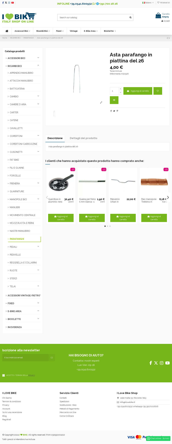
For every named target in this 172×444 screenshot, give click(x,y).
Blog (4, 416)
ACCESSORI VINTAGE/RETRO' (24, 295)
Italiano (148, 3)
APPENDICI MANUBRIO (21, 73)
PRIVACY (31, 375)
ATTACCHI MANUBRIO (21, 81)
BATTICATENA (17, 88)
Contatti (63, 398)
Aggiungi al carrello (138, 91)
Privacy (5, 405)
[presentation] (25, 367)
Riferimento (115, 74)
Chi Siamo (7, 398)
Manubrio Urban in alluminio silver (117, 202)
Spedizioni (64, 401)
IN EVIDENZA (15, 327)
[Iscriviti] (51, 357)
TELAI (13, 286)
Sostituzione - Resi (68, 405)
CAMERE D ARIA (18, 104)
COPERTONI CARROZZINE (23, 144)
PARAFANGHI (17, 239)
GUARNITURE (17, 191)
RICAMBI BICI (15, 66)
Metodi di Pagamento (69, 409)
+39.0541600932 (125, 406)
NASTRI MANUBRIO (20, 231)
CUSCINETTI (16, 152)
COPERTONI (16, 136)
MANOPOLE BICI (18, 199)
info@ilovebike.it (127, 402)
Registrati (6, 419)
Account (6, 409)
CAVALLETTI (16, 128)
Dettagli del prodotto (83, 138)
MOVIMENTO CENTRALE (22, 215)
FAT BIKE (14, 160)
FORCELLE (15, 175)
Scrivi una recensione (12, 412)
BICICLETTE (14, 319)
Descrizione (55, 138)
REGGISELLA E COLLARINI (23, 262)
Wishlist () (163, 3)
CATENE (14, 120)
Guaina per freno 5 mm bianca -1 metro (87, 202)
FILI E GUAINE (17, 168)
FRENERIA (15, 183)
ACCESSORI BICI (16, 58)
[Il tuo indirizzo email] (25, 357)
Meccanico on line (68, 412)
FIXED (11, 303)
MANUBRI (15, 207)
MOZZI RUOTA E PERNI (22, 223)
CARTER (14, 112)
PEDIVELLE (15, 255)
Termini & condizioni (11, 401)
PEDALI (13, 247)
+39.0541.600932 (81, 3)
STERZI (13, 278)
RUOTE (13, 270)
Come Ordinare (67, 416)
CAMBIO (14, 96)
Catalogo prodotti (15, 51)
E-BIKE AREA (14, 311)
